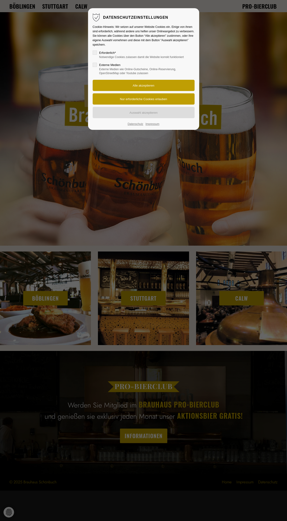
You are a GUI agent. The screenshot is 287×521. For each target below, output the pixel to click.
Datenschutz (135, 124)
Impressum (152, 124)
